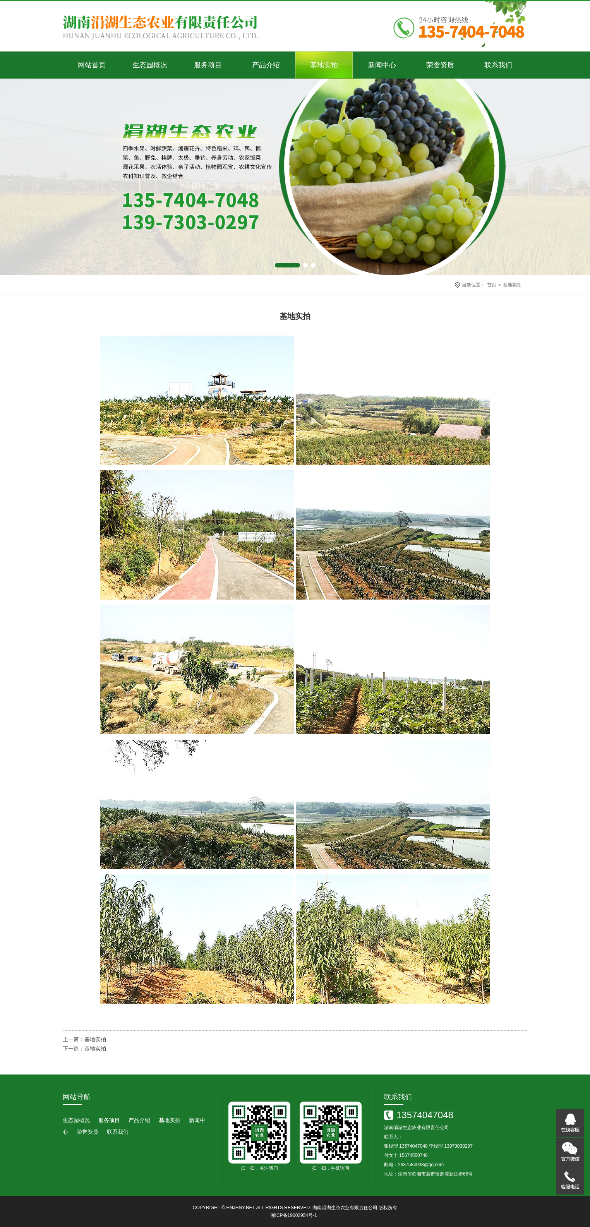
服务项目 (208, 65)
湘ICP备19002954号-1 (294, 1215)
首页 (491, 285)
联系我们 (498, 65)
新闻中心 (382, 65)
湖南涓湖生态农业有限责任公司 (344, 1207)
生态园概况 (149, 65)
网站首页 (92, 65)
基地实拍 (324, 65)
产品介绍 (266, 65)
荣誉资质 (440, 65)
